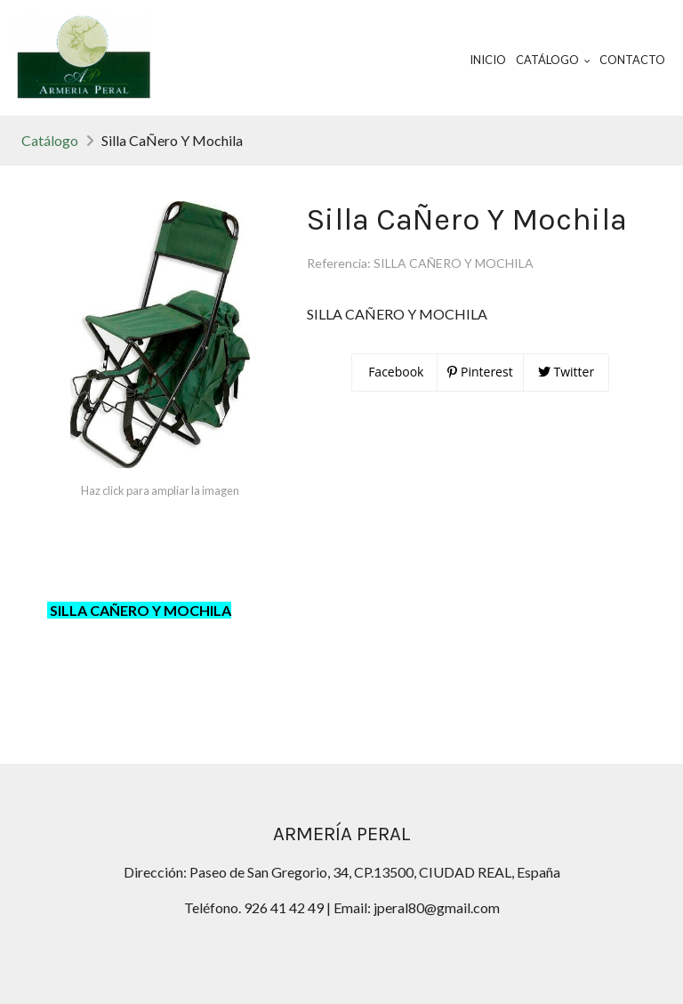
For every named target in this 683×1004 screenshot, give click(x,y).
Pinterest (479, 371)
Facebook (395, 371)
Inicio (488, 60)
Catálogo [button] (553, 60)
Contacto (632, 60)
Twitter (566, 371)
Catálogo (49, 140)
